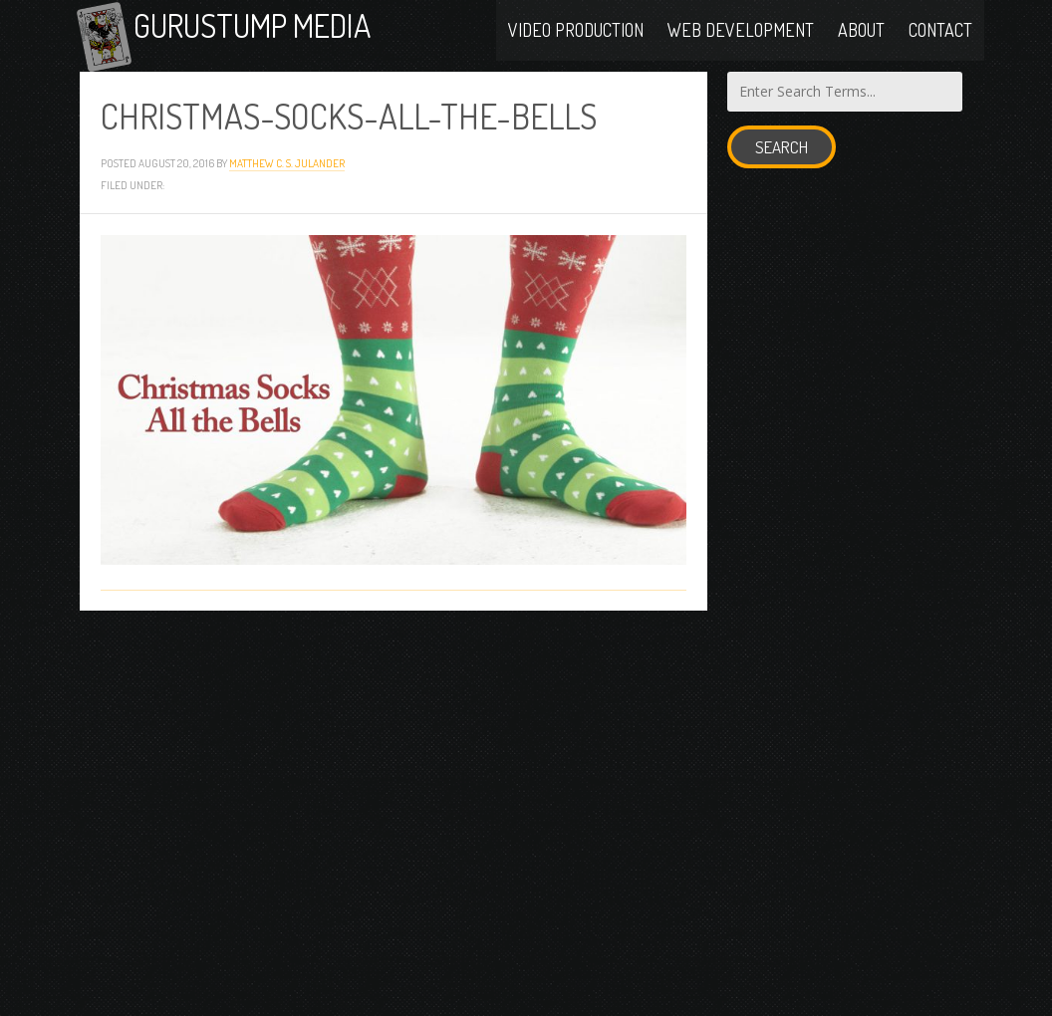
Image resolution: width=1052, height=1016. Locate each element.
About (861, 32)
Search (781, 159)
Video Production (576, 32)
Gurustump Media (281, 32)
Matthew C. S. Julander (287, 175)
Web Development (740, 32)
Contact (940, 32)
